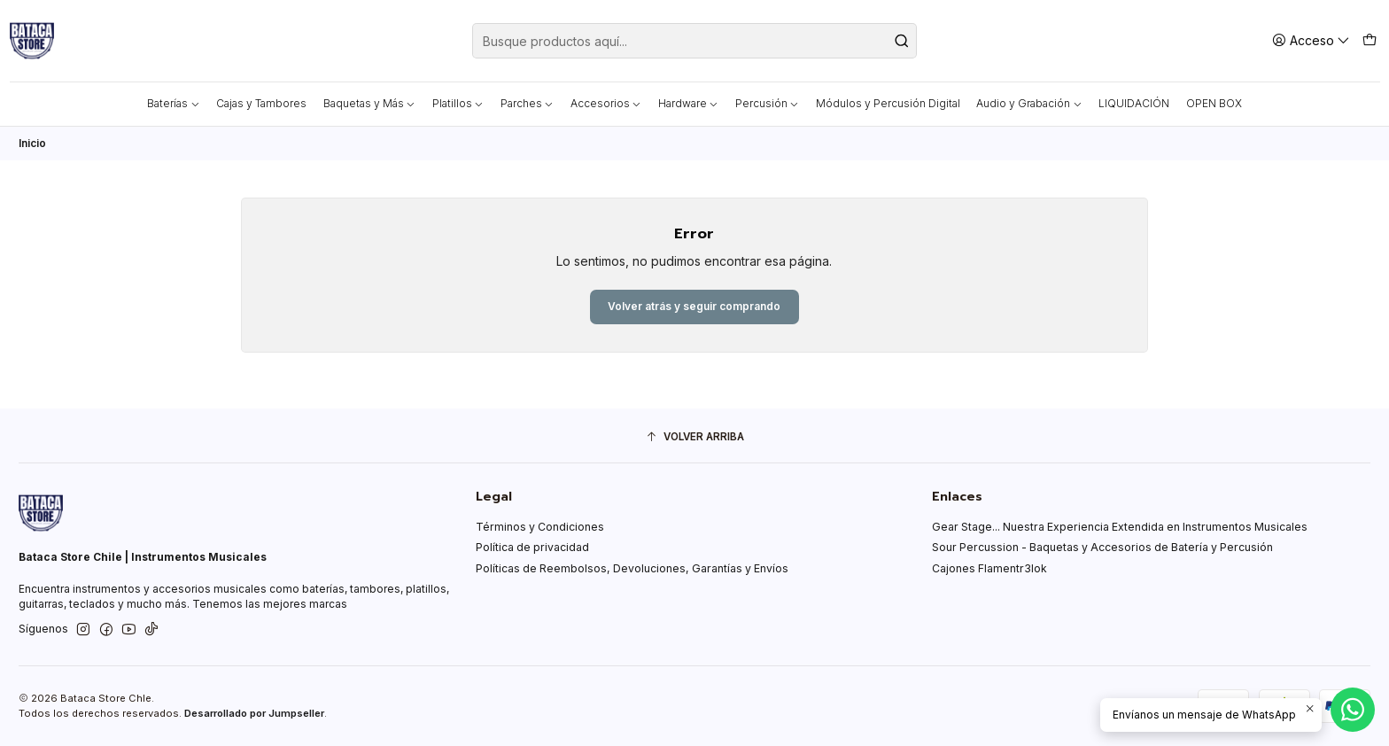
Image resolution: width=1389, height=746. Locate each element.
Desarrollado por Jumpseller (254, 713)
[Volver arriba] (694, 437)
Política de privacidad (532, 547)
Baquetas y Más (369, 103)
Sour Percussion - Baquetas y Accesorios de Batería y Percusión (1102, 547)
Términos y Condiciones (540, 526)
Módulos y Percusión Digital (888, 103)
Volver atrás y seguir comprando (694, 306)
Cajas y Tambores (261, 103)
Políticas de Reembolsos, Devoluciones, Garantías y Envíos (632, 568)
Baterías (173, 103)
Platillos (458, 103)
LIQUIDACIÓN (1133, 103)
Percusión (767, 103)
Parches (528, 103)
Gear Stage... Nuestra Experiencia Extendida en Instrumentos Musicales (1120, 526)
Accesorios (606, 103)
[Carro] (1369, 40)
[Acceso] (1311, 40)
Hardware (688, 103)
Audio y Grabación (1029, 103)
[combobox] (694, 40)
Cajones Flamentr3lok (989, 568)
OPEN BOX (1214, 103)
